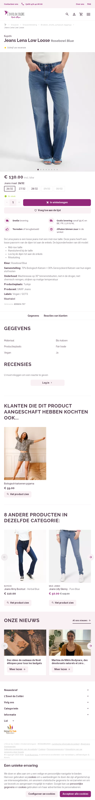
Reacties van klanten (55, 315)
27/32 (22, 188)
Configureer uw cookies (41, 793)
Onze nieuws (22, 620)
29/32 (47, 188)
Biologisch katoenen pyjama (19, 483)
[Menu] (88, 14)
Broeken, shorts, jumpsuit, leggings (56, 25)
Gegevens (33, 315)
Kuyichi (8, 36)
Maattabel (9, 298)
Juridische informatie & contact (65, 744)
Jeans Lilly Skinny (64, 589)
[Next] (90, 557)
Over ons (80, 4)
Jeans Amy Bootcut (21, 589)
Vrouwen (15, 25)
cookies (32, 777)
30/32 (59, 188)
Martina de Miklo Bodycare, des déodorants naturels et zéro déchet (70, 662)
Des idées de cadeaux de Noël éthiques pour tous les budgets (24, 662)
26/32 (9, 188)
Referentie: (8, 304)
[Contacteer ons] (11, 4)
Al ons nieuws (80, 620)
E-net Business (31, 755)
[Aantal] (13, 202)
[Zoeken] (67, 14)
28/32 (34, 188)
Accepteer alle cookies (75, 793)
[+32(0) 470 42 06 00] (32, 4)
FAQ (89, 4)
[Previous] (4, 557)
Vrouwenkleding (30, 25)
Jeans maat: (14, 183)
